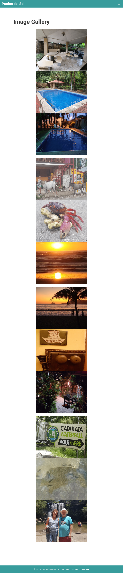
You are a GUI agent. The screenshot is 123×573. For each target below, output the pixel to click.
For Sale (85, 569)
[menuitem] (119, 4)
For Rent (75, 569)
